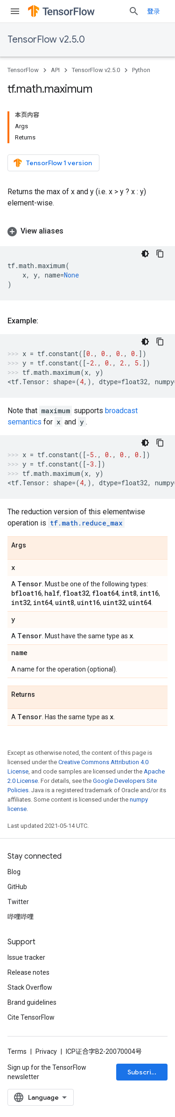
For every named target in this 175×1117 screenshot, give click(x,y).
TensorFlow (23, 69)
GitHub (17, 887)
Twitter (18, 901)
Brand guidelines (31, 1002)
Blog (14, 872)
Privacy (46, 1051)
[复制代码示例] (160, 253)
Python (141, 69)
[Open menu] (15, 11)
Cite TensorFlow (31, 1017)
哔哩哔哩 (20, 916)
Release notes (28, 972)
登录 (153, 11)
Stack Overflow (29, 987)
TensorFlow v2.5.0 (46, 39)
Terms (17, 1051)
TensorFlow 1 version (52, 163)
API (55, 69)
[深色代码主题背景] (145, 253)
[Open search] (134, 11)
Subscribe (143, 1072)
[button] (87, 231)
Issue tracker (26, 957)
